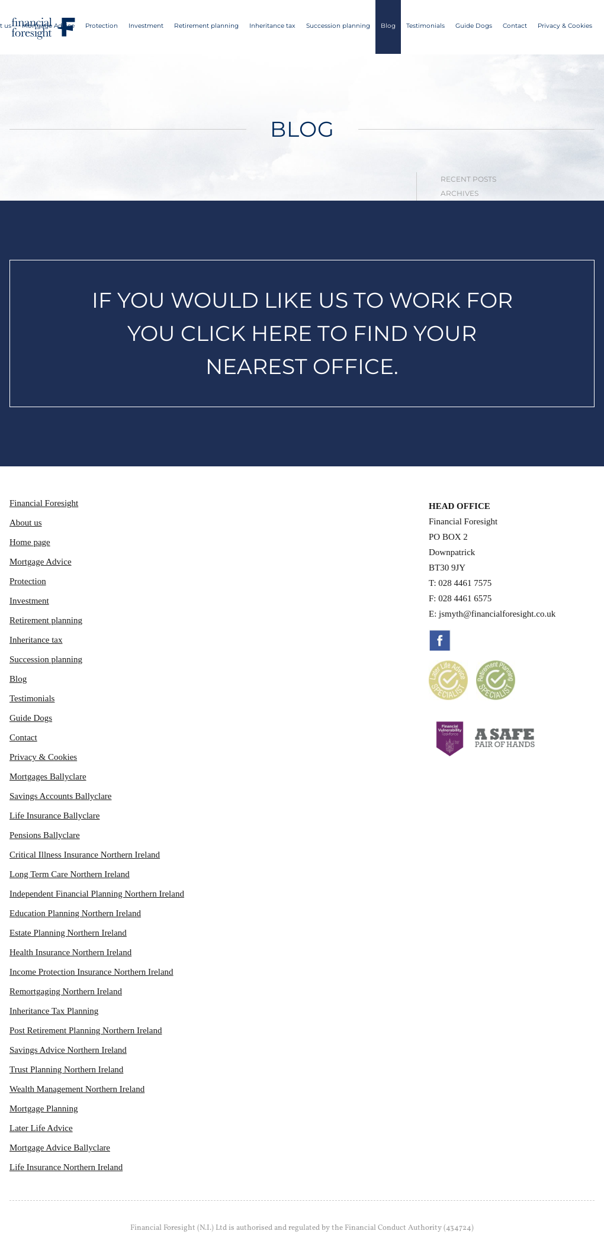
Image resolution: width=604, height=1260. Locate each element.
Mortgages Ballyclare (47, 776)
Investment (145, 26)
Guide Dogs (473, 26)
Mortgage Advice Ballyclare (59, 1147)
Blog (388, 26)
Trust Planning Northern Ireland (66, 1069)
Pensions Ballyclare (44, 835)
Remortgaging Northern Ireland (65, 991)
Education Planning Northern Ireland (75, 913)
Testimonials (425, 26)
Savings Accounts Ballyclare (60, 796)
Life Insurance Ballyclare (54, 815)
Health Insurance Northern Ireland (70, 952)
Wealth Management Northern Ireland (76, 1089)
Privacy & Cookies (565, 26)
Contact (515, 26)
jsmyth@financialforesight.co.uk (497, 613)
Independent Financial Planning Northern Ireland (96, 893)
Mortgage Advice (48, 26)
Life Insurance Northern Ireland (66, 1167)
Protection (101, 26)
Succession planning (338, 26)
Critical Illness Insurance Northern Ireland (84, 854)
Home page (29, 542)
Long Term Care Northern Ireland (69, 874)
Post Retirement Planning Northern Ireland (85, 1030)
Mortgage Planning (43, 1108)
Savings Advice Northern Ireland (68, 1050)
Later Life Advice (41, 1128)
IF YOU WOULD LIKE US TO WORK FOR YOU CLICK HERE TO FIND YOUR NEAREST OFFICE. (302, 333)
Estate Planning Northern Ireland (68, 932)
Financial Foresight (43, 503)
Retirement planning (206, 26)
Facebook (440, 640)
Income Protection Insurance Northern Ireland (91, 972)
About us (25, 522)
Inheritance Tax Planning (53, 1011)
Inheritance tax (272, 26)
